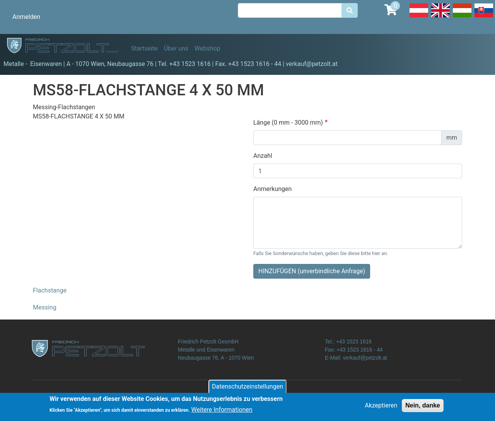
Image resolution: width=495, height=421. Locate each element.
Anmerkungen (272, 189)
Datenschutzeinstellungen (247, 388)
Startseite (144, 48)
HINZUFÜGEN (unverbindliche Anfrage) (311, 271)
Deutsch (419, 17)
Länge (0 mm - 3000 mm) (288, 122)
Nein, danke (422, 407)
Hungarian (462, 17)
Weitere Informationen (221, 411)
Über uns (176, 48)
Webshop (207, 48)
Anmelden (26, 16)
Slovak (484, 17)
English (440, 17)
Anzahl (262, 155)
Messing (44, 307)
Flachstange (50, 290)
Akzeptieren (381, 407)
